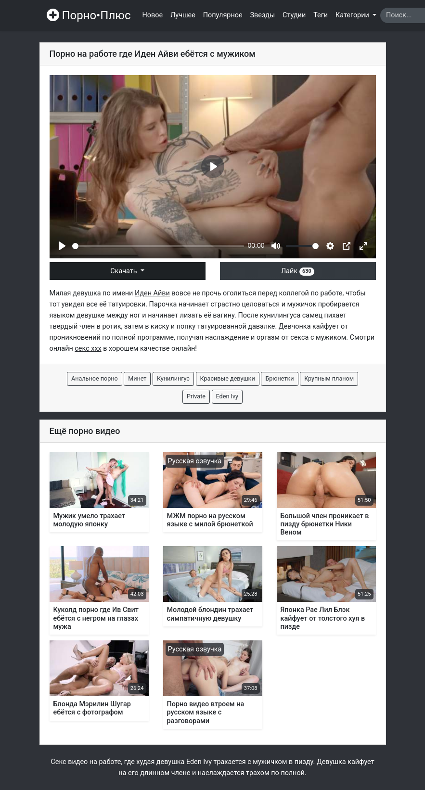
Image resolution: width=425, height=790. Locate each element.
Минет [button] (137, 378)
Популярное (223, 15)
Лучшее (182, 15)
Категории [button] (353, 15)
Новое (152, 15)
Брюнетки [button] (279, 378)
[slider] (158, 246)
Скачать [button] (124, 271)
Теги (320, 15)
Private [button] (196, 396)
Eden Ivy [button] (227, 396)
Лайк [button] (297, 271)
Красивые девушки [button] (227, 378)
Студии (294, 15)
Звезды (262, 15)
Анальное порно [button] (94, 378)
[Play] (62, 246)
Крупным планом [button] (329, 378)
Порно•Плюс (89, 15)
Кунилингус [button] (173, 378)
